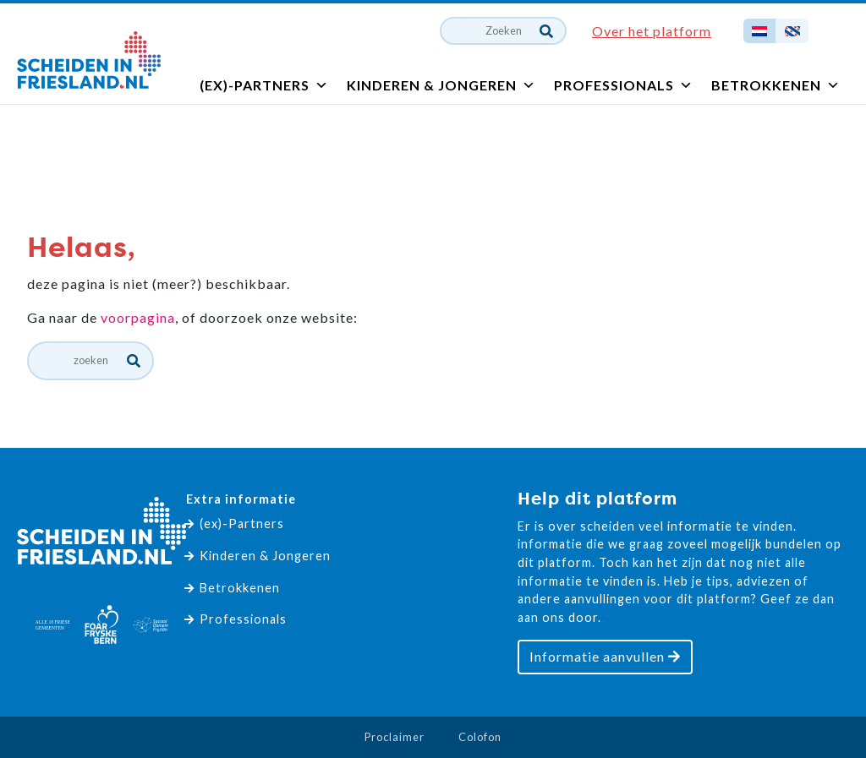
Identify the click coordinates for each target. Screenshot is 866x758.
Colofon (480, 737)
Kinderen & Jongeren (441, 85)
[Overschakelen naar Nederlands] (759, 31)
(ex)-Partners (264, 85)
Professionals (623, 85)
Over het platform (651, 31)
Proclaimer (394, 737)
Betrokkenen (776, 85)
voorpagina (138, 317)
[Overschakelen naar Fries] (792, 31)
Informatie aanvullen (605, 656)
